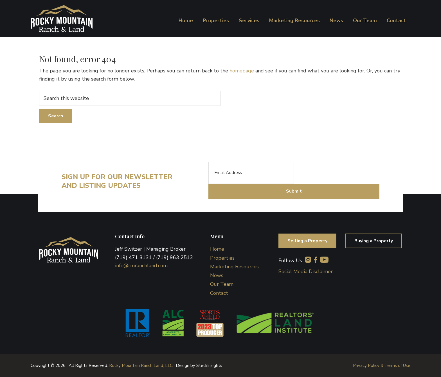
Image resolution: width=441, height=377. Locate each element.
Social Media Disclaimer (305, 271)
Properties (222, 258)
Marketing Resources (234, 266)
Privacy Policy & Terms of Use (381, 365)
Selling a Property (307, 241)
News (216, 275)
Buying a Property (373, 241)
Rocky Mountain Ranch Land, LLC (141, 365)
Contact (219, 293)
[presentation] (336, 173)
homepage (242, 70)
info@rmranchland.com (141, 265)
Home (217, 249)
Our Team (221, 284)
